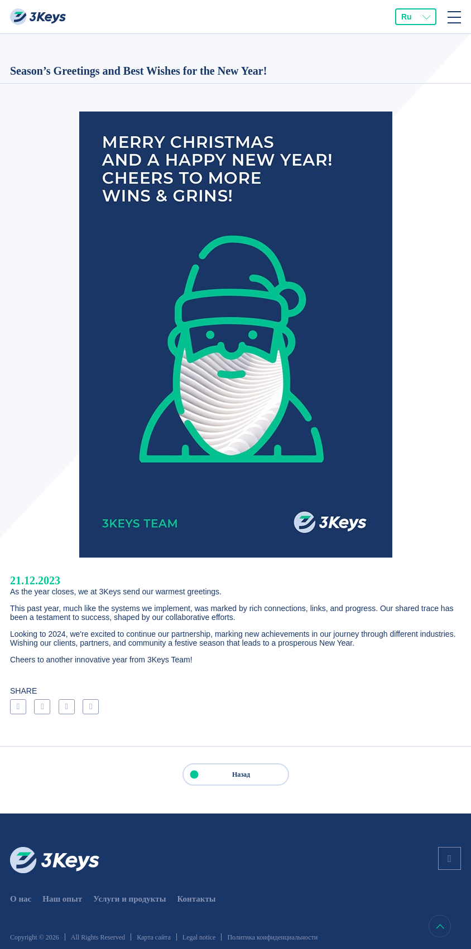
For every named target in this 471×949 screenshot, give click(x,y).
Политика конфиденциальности (272, 937)
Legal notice (199, 937)
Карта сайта (154, 937)
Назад (217, 774)
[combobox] (415, 16)
